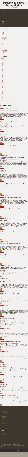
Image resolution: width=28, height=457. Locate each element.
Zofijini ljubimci (4, 295)
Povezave (3, 23)
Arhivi (3, 25)
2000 (2, 93)
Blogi (3, 19)
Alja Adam (7, 343)
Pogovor (3, 43)
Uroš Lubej (3, 233)
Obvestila (3, 34)
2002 (2, 91)
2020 (2, 69)
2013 (2, 77)
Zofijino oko (6, 374)
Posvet (3, 44)
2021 (2, 68)
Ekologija (3, 31)
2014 (2, 76)
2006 (2, 86)
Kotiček (3, 33)
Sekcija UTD (4, 433)
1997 (2, 97)
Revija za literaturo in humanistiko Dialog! (8, 443)
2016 (2, 74)
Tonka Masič (13, 173)
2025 (2, 63)
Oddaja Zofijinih (4, 39)
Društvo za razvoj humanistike (6, 210)
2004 (2, 88)
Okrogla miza (4, 40)
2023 (2, 65)
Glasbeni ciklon (4, 38)
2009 (2, 82)
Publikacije (3, 47)
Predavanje (3, 45)
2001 (2, 92)
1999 (2, 94)
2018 (2, 71)
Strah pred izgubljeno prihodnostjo (7, 441)
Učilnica (3, 434)
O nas (3, 12)
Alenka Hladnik (4, 257)
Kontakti (3, 14)
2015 (2, 75)
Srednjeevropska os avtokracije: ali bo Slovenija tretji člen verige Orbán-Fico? (14, 445)
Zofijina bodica (4, 51)
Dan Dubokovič (4, 270)
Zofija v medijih (4, 50)
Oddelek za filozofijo (4, 112)
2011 (2, 80)
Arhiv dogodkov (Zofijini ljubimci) (7, 102)
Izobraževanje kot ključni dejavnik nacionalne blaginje (10, 440)
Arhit (26, 450)
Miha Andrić (3, 136)
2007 (2, 85)
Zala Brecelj (17, 173)
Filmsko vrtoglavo (4, 37)
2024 (2, 64)
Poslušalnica (4, 417)
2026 (2, 62)
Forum (3, 21)
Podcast (3, 42)
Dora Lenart (3, 147)
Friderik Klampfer (15, 343)
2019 (2, 70)
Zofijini (3, 432)
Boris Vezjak (11, 343)
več (1, 118)
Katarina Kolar (4, 173)
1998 (2, 96)
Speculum (3, 49)
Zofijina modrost (4, 52)
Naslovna (3, 10)
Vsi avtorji (2, 58)
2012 (2, 79)
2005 (2, 87)
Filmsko (3, 32)
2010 (2, 81)
